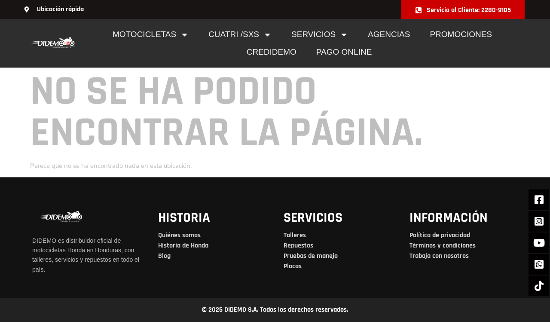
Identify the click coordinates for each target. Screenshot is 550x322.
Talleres (295, 235)
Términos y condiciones (442, 245)
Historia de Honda (183, 245)
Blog (164, 255)
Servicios (319, 34)
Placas (293, 266)
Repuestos (298, 245)
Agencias (389, 34)
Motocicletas (151, 34)
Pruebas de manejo (311, 255)
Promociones (461, 34)
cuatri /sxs (240, 34)
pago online (344, 51)
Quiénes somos (179, 235)
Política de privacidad (439, 235)
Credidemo (271, 51)
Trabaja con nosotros (439, 255)
